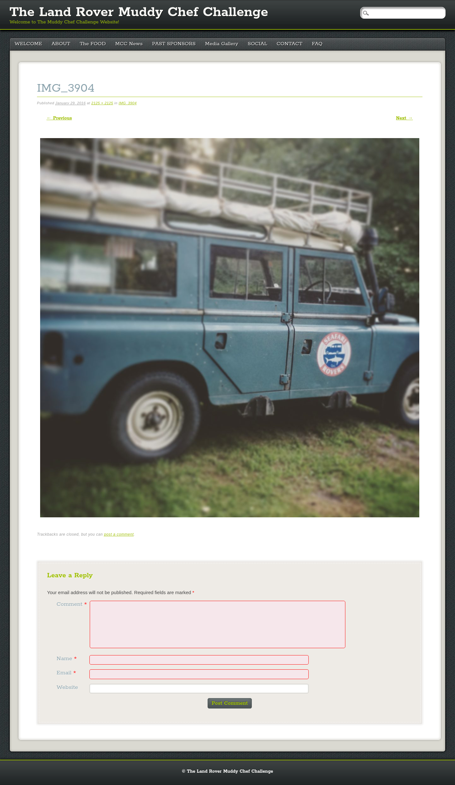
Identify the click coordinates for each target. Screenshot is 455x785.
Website (67, 687)
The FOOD (93, 43)
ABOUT (61, 43)
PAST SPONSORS (174, 43)
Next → (404, 118)
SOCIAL (257, 43)
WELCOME (28, 43)
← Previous (59, 118)
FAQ (317, 43)
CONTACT (290, 43)
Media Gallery (221, 43)
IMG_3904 (127, 103)
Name (67, 658)
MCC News (129, 43)
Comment (72, 604)
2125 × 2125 (102, 103)
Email (67, 672)
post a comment (119, 534)
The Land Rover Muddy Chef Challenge (138, 12)
